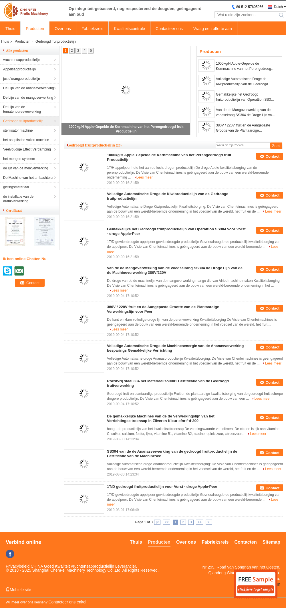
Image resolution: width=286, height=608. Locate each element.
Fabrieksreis (92, 28)
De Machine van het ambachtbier (28, 178)
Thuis (10, 28)
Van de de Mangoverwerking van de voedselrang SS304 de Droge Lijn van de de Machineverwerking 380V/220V (245, 113)
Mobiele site (18, 589)
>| (208, 522)
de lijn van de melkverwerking (25, 168)
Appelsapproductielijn (19, 69)
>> (200, 522)
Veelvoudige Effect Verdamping (27, 149)
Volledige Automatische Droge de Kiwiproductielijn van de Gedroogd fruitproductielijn (242, 82)
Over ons (63, 28)
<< (166, 522)
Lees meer (144, 177)
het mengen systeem (19, 159)
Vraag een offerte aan (212, 28)
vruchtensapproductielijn (21, 60)
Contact (272, 156)
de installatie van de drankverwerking (18, 199)
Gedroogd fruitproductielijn (23, 121)
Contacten (246, 542)
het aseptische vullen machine (26, 140)
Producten (35, 28)
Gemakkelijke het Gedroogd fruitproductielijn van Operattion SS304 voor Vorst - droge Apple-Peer (245, 97)
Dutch (278, 7)
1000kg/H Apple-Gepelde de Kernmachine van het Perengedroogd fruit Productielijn (244, 66)
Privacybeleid (17, 566)
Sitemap (271, 542)
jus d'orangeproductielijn (21, 79)
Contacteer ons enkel (67, 602)
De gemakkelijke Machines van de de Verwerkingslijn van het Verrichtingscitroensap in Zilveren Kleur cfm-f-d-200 (160, 418)
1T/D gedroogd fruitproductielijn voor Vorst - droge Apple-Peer (162, 486)
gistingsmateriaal (16, 187)
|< (157, 522)
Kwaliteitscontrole (129, 28)
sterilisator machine (18, 130)
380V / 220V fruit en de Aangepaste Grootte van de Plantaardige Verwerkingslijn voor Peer (243, 128)
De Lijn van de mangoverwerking (28, 98)
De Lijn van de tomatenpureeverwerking (22, 109)
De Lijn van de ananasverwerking (28, 88)
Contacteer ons (169, 28)
